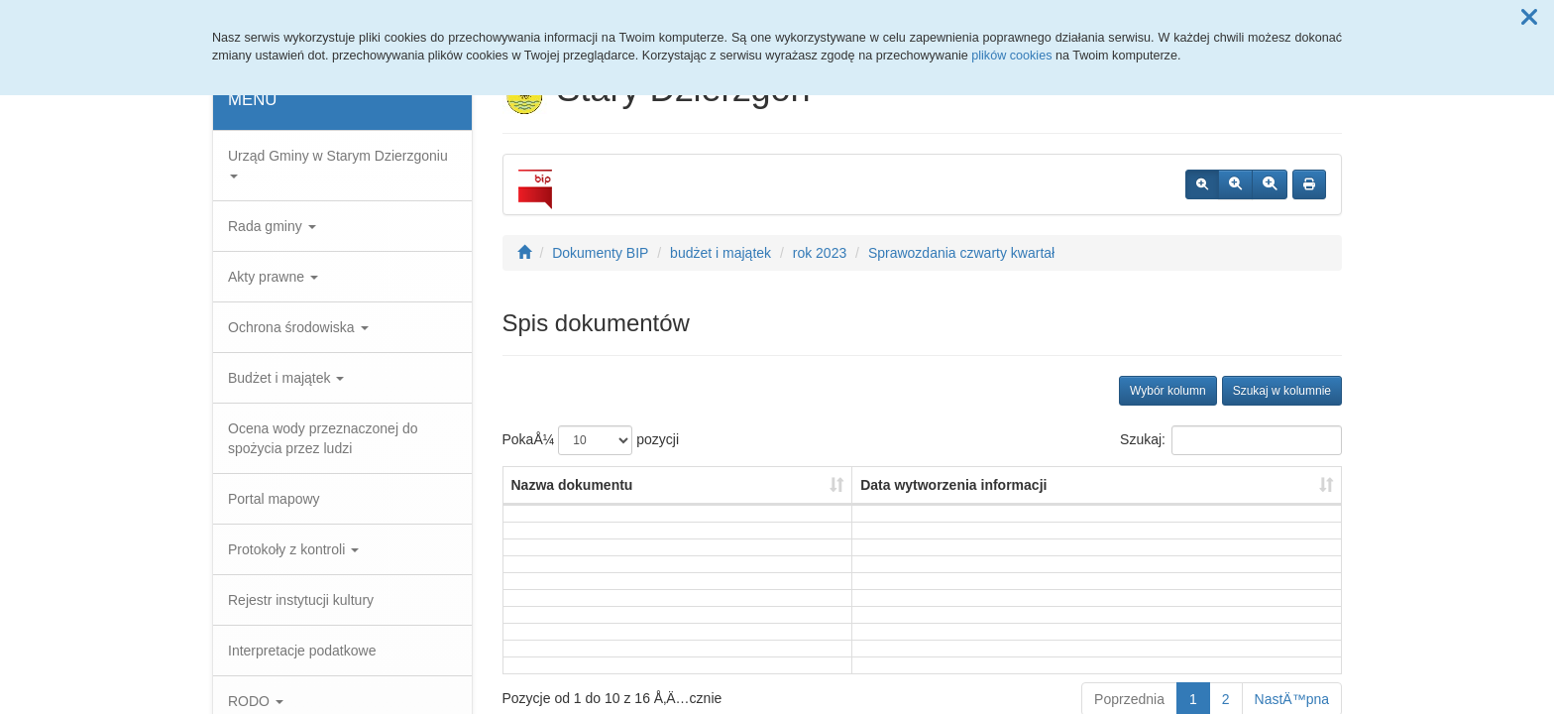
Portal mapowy (274, 499)
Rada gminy (272, 226)
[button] (1529, 18)
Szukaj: (1231, 440)
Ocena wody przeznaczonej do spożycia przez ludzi (322, 438)
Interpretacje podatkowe (302, 650)
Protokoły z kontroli (293, 549)
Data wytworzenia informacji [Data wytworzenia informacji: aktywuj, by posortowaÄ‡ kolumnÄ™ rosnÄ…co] (953, 485)
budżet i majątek (720, 253)
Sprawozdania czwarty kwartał (961, 253)
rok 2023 (819, 253)
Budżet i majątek (286, 378)
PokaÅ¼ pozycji (591, 440)
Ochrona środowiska (298, 327)
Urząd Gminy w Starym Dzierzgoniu (338, 163)
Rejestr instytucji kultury (301, 600)
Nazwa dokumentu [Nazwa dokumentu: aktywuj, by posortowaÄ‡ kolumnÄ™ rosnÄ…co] (572, 485)
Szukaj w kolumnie (1282, 391)
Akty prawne (273, 277)
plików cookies (1011, 55)
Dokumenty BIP (600, 253)
